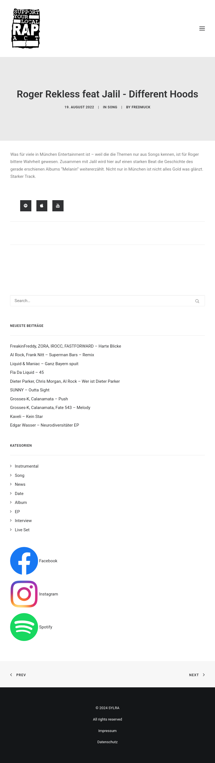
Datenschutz (107, 742)
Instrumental (26, 466)
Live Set (22, 529)
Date (19, 493)
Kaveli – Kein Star (26, 416)
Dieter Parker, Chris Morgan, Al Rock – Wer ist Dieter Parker (65, 381)
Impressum (107, 731)
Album (21, 502)
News (20, 484)
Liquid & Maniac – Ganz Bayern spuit (44, 363)
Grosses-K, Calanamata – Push (39, 398)
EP (17, 511)
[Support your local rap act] (107, 28)
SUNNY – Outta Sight (30, 390)
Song (112, 107)
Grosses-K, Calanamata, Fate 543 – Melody (50, 407)
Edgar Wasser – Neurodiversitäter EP (44, 425)
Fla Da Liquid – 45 (27, 372)
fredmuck (141, 107)
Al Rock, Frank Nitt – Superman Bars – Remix (52, 354)
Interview (23, 520)
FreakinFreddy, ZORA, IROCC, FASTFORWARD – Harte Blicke (65, 346)
